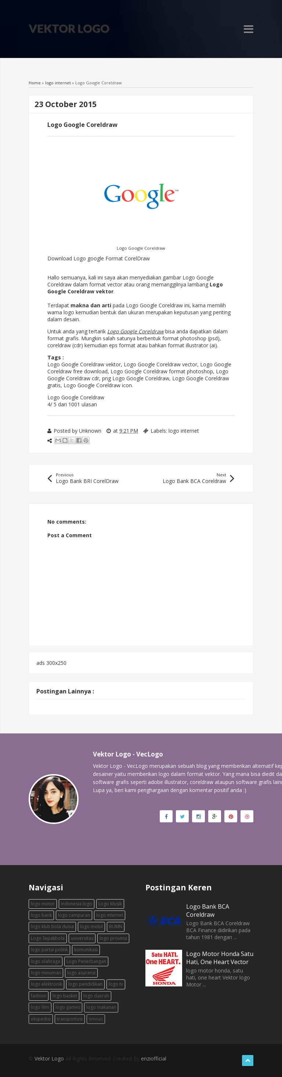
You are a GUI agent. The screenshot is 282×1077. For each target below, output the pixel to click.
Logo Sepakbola (48, 938)
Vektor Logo (69, 28)
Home (35, 82)
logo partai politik (49, 949)
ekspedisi (41, 1019)
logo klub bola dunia (52, 926)
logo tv (116, 984)
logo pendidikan (85, 984)
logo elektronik (46, 984)
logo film (40, 1007)
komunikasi (86, 949)
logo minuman (46, 973)
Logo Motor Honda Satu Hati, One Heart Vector (219, 958)
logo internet (58, 82)
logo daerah (96, 996)
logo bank (41, 915)
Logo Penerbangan (86, 961)
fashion (38, 996)
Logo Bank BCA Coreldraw (207, 910)
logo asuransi (81, 973)
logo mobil (91, 926)
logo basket (65, 996)
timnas (96, 1019)
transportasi (70, 1019)
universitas (82, 938)
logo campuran (74, 915)
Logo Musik (110, 904)
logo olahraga (45, 961)
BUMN (115, 926)
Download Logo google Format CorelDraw (98, 258)
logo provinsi (113, 938)
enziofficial (153, 1058)
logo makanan (101, 1007)
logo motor (43, 904)
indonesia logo (76, 904)
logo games (67, 1007)
